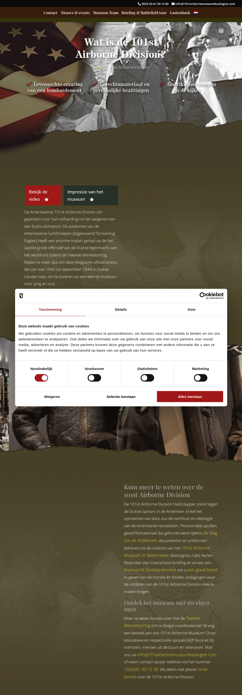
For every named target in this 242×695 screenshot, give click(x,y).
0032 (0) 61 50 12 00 (153, 4)
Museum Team (105, 13)
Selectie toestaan (121, 397)
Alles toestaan (190, 397)
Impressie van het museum (85, 195)
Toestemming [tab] (50, 309)
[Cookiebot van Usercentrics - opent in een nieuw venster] (203, 295)
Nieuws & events (75, 13)
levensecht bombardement (150, 570)
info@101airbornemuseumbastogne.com (203, 4)
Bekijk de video (39, 195)
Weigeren (52, 397)
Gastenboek (180, 13)
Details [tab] (121, 309)
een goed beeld (202, 570)
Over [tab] (192, 309)
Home (98, 67)
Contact (50, 13)
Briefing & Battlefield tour (144, 13)
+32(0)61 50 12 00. (141, 669)
